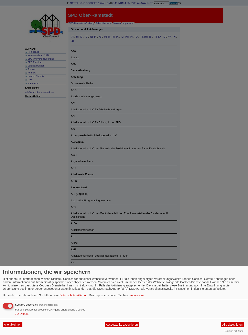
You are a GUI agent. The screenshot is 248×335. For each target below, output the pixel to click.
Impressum (137, 295)
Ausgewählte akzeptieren (122, 324)
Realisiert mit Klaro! (234, 331)
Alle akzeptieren (232, 324)
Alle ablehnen (12, 324)
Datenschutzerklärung (73, 295)
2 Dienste (22, 313)
